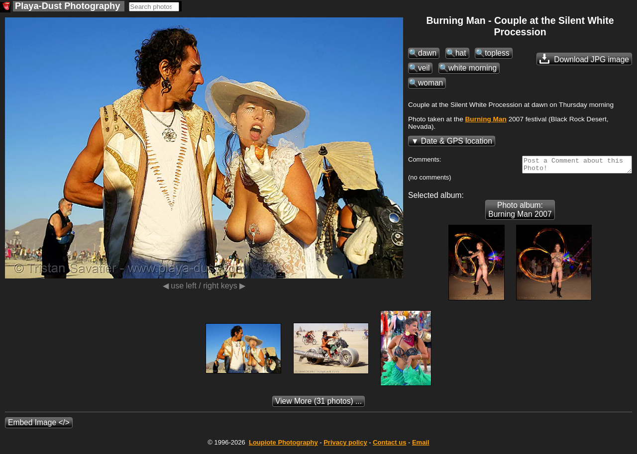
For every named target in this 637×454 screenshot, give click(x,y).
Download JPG (584, 59)
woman (430, 83)
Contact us (389, 445)
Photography (283, 445)
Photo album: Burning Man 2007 (519, 212)
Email (420, 445)
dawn (427, 53)
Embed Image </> (39, 425)
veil (423, 68)
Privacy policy (345, 445)
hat (460, 53)
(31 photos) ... (318, 404)
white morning (472, 68)
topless (497, 53)
